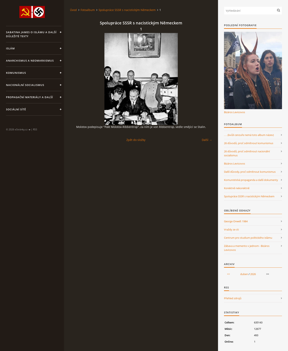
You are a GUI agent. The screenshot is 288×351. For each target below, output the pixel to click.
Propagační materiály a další (29, 97)
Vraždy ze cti (231, 229)
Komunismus (16, 73)
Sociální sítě (16, 109)
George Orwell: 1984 (236, 221)
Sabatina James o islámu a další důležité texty (31, 34)
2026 (253, 274)
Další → (207, 140)
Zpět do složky (135, 140)
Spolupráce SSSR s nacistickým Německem (127, 10)
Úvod (73, 10)
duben (244, 274)
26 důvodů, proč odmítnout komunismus (248, 143)
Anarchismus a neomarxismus (30, 60)
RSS (35, 129)
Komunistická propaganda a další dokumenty (251, 180)
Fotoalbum (88, 10)
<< (228, 274)
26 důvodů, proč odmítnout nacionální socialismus (247, 153)
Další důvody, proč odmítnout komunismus (250, 172)
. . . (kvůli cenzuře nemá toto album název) (249, 135)
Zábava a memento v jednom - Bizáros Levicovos (246, 248)
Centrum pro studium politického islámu (248, 237)
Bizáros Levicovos (234, 112)
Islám (10, 48)
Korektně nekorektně (236, 188)
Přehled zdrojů (232, 298)
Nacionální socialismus (25, 85)
